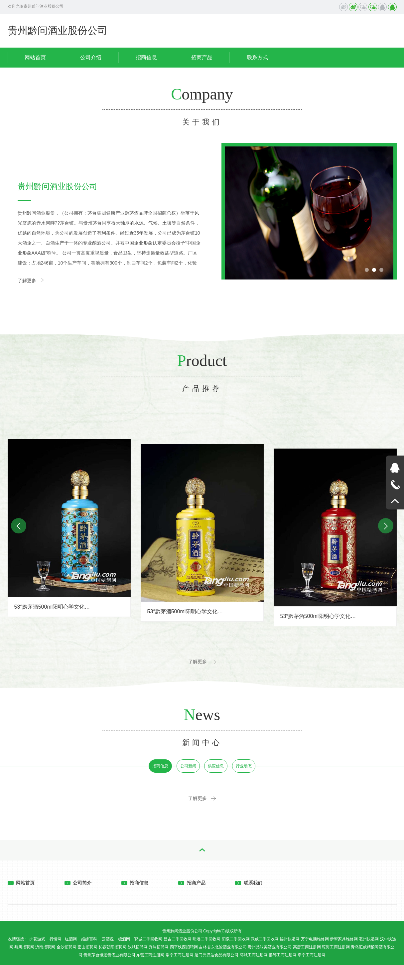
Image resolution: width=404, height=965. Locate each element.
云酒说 (108, 939)
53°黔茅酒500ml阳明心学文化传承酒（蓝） (52, 607)
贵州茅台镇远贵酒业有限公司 (109, 955)
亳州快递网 (369, 939)
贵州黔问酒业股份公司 (57, 30)
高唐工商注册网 (307, 947)
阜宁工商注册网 (312, 955)
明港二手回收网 (206, 939)
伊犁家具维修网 (344, 939)
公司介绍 (90, 57)
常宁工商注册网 (180, 955)
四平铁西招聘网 (184, 947)
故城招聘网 (138, 947)
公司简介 (78, 882)
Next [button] (385, 525)
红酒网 (71, 939)
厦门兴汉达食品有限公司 (216, 955)
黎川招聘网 (24, 947)
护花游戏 (37, 939)
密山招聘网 (87, 947)
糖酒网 (124, 939)
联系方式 (257, 57)
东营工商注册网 (150, 955)
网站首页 (35, 57)
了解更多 (31, 280)
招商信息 (146, 57)
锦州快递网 (290, 939)
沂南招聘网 (45, 947)
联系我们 (248, 882)
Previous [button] (233, 146)
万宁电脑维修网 (315, 939)
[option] (309, 213)
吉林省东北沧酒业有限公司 (223, 947)
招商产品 (201, 57)
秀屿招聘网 (159, 947)
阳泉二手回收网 (236, 939)
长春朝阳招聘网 (112, 947)
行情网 (56, 939)
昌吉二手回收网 (178, 939)
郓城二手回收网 (148, 939)
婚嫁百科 (89, 939)
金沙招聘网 (66, 947)
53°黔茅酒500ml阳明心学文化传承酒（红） (318, 616)
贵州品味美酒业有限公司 (270, 947)
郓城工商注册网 (254, 955)
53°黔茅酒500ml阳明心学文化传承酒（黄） (185, 611)
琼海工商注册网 (336, 947)
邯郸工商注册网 (283, 955)
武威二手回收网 (265, 939)
